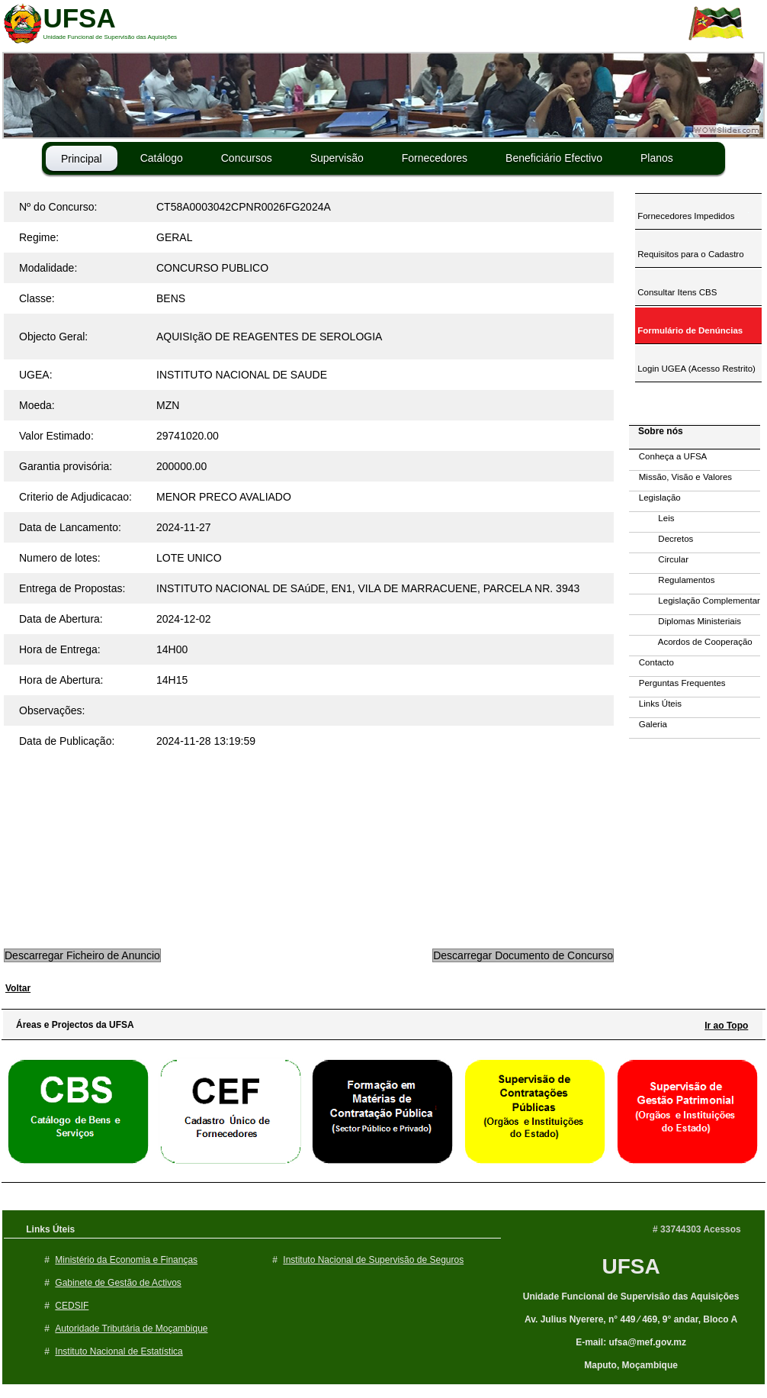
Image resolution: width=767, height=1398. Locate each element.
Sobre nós (657, 431)
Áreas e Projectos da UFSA (71, 1025)
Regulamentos (672, 580)
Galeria (648, 724)
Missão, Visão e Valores (680, 477)
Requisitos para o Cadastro (689, 254)
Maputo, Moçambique (631, 1365)
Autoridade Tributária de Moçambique (131, 1328)
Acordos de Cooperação (691, 641)
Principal (81, 159)
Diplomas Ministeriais (685, 621)
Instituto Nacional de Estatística (118, 1351)
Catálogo (161, 158)
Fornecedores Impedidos (684, 216)
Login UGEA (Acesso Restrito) (695, 368)
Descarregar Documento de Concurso (523, 955)
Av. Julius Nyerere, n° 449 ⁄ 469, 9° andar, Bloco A (631, 1319)
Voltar (17, 988)
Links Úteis (655, 703)
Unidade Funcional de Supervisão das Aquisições (631, 1296)
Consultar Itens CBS (676, 292)
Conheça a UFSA (668, 456)
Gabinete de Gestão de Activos (118, 1282)
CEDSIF (71, 1305)
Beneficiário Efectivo (553, 158)
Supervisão (337, 158)
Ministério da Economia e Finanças (126, 1260)
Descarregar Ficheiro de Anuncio (82, 955)
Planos (656, 158)
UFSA (630, 1266)
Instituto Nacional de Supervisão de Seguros (373, 1260)
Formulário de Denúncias (689, 330)
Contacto (651, 662)
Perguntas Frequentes (677, 683)
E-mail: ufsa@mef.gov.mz (631, 1342)
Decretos (661, 538)
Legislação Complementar (694, 600)
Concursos (246, 158)
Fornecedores (434, 158)
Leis (651, 518)
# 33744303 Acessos (697, 1229)
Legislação (655, 497)
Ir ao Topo (726, 1025)
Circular (658, 559)
